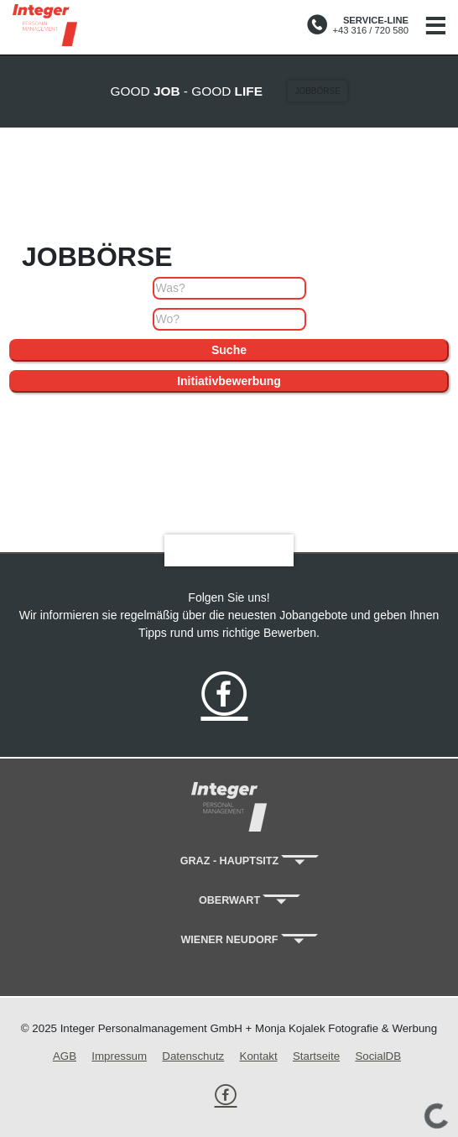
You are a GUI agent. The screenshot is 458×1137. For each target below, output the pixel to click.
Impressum (119, 1056)
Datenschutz (193, 1056)
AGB (64, 1056)
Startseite (316, 1056)
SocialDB (378, 1056)
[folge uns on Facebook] (223, 697)
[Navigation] (435, 27)
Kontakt (259, 1056)
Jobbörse (317, 91)
